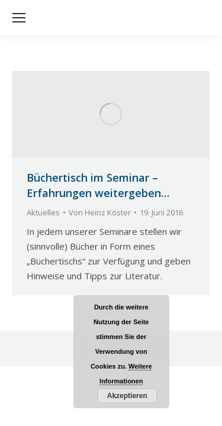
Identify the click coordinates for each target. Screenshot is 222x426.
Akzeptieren (127, 396)
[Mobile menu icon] (19, 18)
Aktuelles (43, 212)
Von (100, 212)
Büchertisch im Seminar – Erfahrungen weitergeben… (98, 185)
